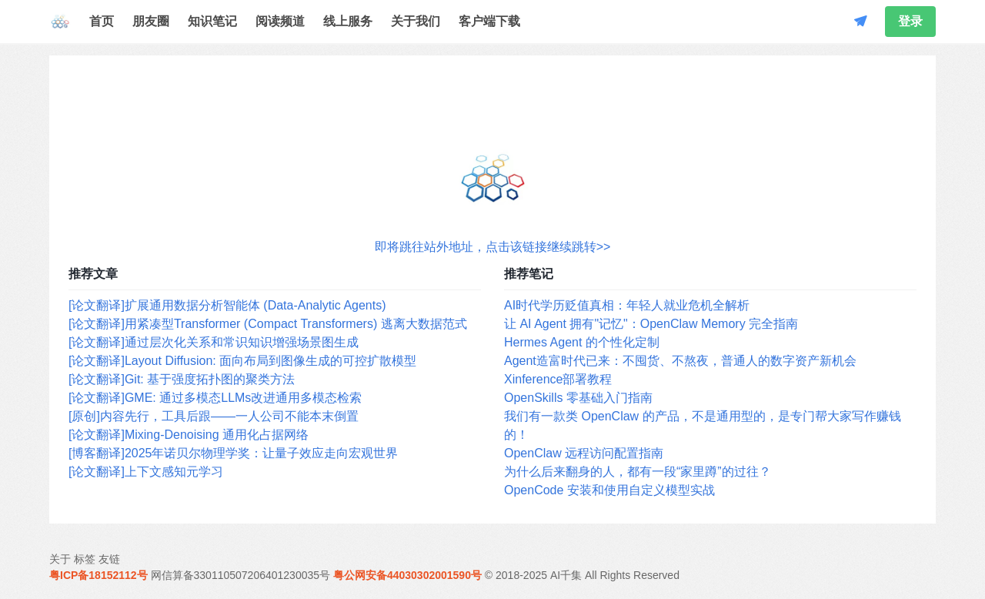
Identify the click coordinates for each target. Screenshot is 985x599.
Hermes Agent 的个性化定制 (581, 342)
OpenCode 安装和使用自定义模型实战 (609, 490)
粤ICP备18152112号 (98, 575)
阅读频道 (280, 21)
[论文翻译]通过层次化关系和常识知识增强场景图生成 (213, 342)
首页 (101, 21)
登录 (910, 21)
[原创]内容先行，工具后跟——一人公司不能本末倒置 (213, 416)
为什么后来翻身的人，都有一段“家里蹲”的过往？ (637, 471)
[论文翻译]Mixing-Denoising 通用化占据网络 (188, 434)
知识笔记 (212, 21)
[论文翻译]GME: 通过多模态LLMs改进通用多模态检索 (215, 397)
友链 (109, 559)
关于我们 (415, 21)
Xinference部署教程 (558, 379)
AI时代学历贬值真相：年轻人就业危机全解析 (627, 305)
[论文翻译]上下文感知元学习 (145, 471)
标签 (84, 559)
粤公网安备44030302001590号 (407, 575)
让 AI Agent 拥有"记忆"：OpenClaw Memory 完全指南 (651, 323)
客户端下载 (489, 21)
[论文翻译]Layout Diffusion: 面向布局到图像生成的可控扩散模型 (242, 360)
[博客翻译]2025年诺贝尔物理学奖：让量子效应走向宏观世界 (233, 453)
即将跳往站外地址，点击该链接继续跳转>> (493, 246)
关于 (60, 559)
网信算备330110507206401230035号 (241, 575)
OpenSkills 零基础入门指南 (578, 397)
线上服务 (347, 21)
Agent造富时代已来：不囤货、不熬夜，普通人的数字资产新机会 (680, 360)
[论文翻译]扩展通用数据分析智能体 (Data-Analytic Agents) (227, 305)
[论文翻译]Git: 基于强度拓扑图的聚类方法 (181, 379)
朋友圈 (150, 21)
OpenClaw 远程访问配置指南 (583, 453)
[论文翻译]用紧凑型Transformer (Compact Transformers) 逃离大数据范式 (267, 323)
